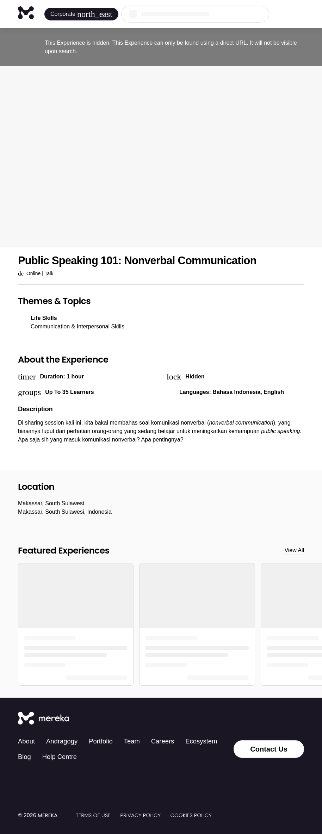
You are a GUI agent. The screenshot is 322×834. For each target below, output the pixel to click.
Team (132, 741)
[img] (61, 815)
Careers (162, 741)
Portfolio (101, 741)
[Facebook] (269, 719)
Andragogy (62, 741)
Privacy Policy (140, 815)
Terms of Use (93, 815)
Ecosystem (201, 741)
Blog (24, 756)
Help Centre (59, 756)
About (26, 741)
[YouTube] (300, 719)
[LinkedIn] (284, 719)
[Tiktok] (238, 719)
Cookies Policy (190, 815)
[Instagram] (253, 719)
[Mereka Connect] (43, 719)
